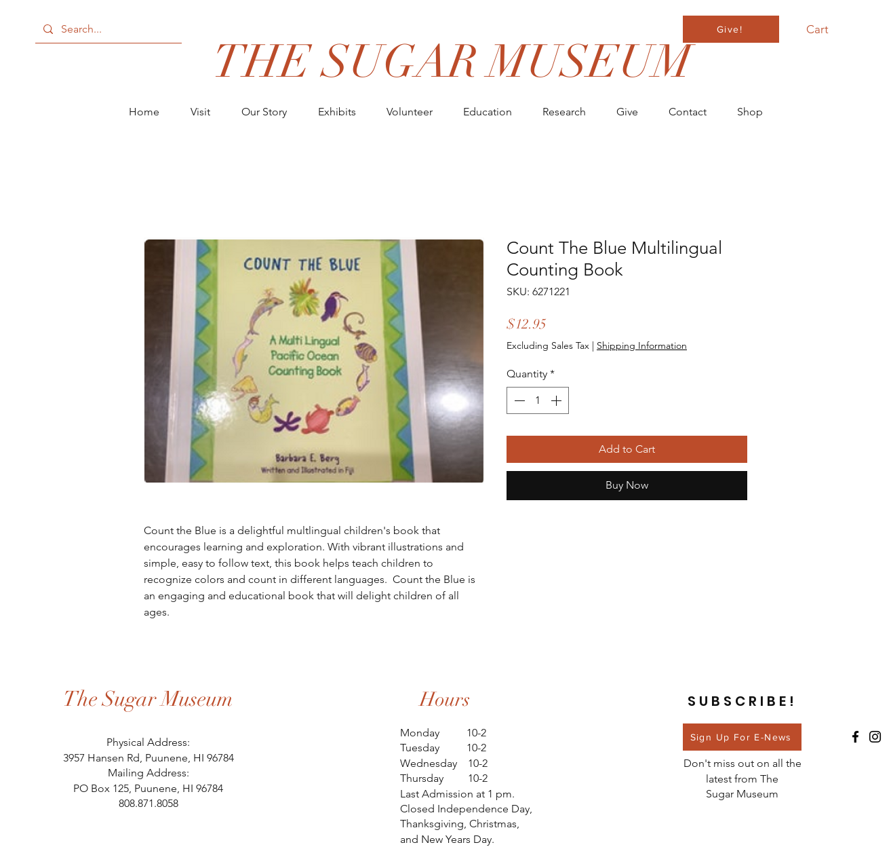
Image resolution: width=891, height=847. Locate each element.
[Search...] (107, 29)
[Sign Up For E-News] (742, 737)
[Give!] (731, 29)
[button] (825, 29)
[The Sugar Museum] (148, 699)
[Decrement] (518, 400)
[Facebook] (855, 737)
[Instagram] (875, 737)
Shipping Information (642, 345)
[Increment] (557, 400)
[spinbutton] (538, 400)
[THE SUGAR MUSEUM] (452, 62)
